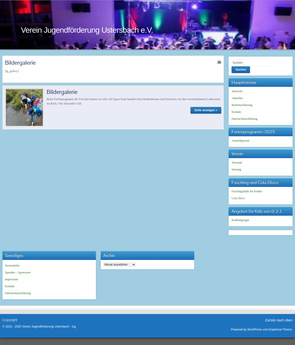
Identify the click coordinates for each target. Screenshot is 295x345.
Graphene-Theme (280, 329)
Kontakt (236, 112)
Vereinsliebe (12, 265)
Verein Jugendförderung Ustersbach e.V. (87, 30)
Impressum (11, 279)
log (74, 326)
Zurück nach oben (279, 320)
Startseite (237, 91)
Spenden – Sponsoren (17, 272)
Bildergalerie (62, 92)
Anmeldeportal (240, 140)
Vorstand (237, 162)
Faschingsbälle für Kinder (247, 191)
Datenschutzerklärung (244, 118)
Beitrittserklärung (242, 105)
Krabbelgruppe (240, 220)
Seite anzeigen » (205, 110)
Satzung (236, 169)
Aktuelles (237, 98)
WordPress (254, 329)
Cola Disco (238, 198)
